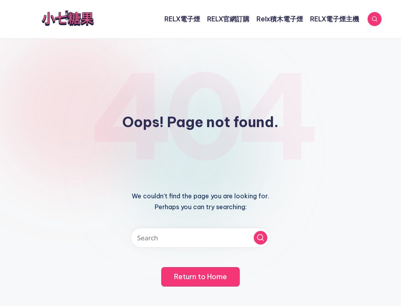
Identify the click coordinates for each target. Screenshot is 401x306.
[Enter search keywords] (200, 238)
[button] (260, 238)
